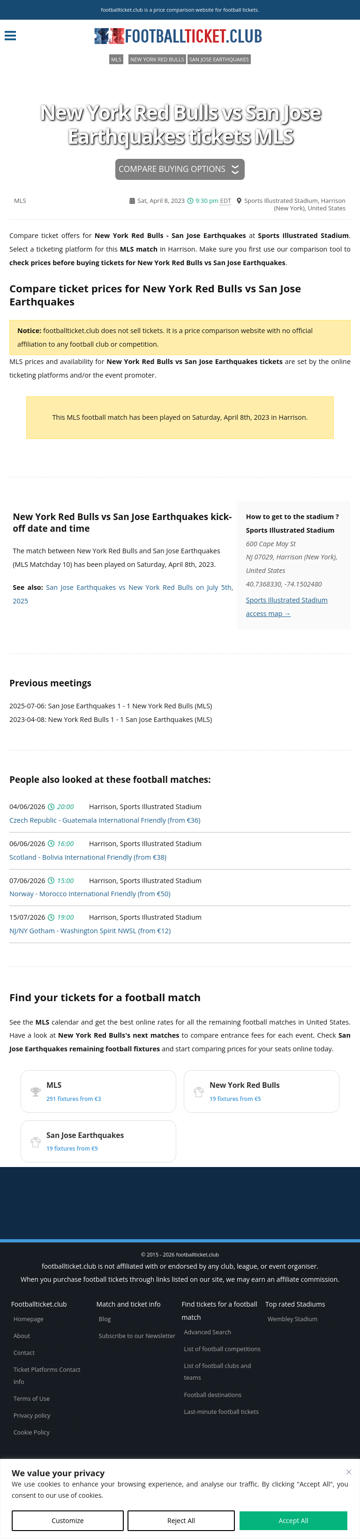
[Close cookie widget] (348, 1472)
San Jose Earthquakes (219, 59)
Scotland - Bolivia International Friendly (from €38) (87, 857)
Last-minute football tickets (221, 1412)
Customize (67, 1520)
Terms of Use (32, 1399)
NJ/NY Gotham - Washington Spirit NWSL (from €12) (90, 930)
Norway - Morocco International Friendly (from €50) (89, 893)
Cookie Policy (32, 1432)
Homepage (29, 1319)
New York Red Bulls (157, 59)
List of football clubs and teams (217, 1372)
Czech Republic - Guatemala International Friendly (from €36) (104, 820)
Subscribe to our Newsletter (137, 1336)
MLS (116, 59)
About (22, 1336)
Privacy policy (32, 1416)
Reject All (181, 1520)
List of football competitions (222, 1349)
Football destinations (213, 1395)
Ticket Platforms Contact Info (47, 1375)
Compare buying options (172, 169)
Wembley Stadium (293, 1319)
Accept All (293, 1520)
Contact (24, 1353)
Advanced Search (208, 1332)
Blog (105, 1319)
